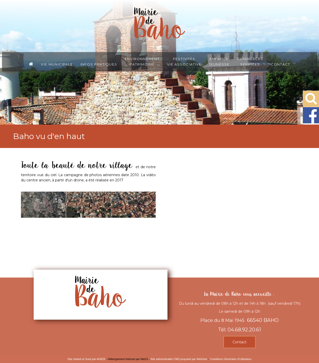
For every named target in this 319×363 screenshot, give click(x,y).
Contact (280, 64)
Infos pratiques (98, 64)
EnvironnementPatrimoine (142, 61)
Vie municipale (57, 64)
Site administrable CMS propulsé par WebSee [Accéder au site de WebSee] (179, 359)
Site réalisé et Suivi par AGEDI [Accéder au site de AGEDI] (86, 359)
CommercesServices (250, 61)
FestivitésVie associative (184, 61)
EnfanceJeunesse (219, 61)
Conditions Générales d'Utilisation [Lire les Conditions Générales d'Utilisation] (231, 359)
